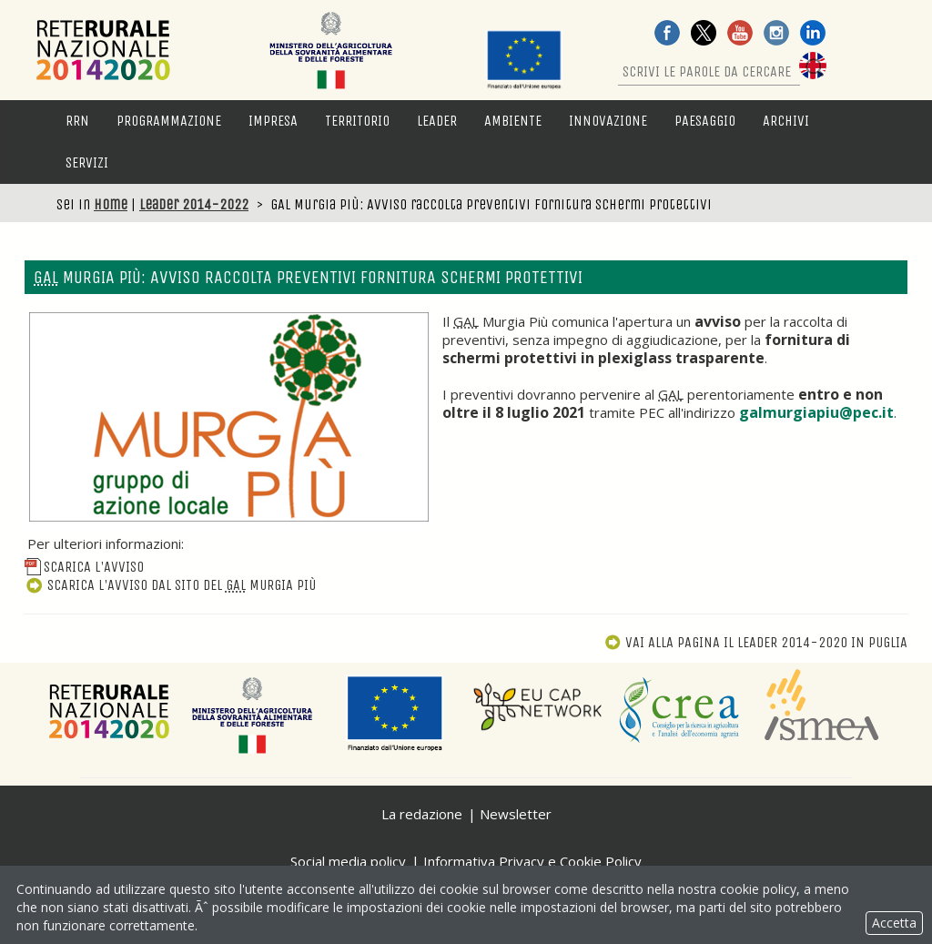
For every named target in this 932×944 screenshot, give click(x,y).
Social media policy (348, 861)
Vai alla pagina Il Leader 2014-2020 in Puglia (755, 642)
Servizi (87, 162)
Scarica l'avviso (84, 566)
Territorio (357, 120)
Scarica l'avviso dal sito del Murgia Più (170, 585)
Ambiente (513, 120)
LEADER (437, 120)
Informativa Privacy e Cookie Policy (532, 861)
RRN (77, 120)
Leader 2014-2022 (193, 204)
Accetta (894, 922)
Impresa (273, 120)
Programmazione (168, 120)
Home (110, 204)
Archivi (786, 120)
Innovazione (608, 120)
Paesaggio (704, 120)
